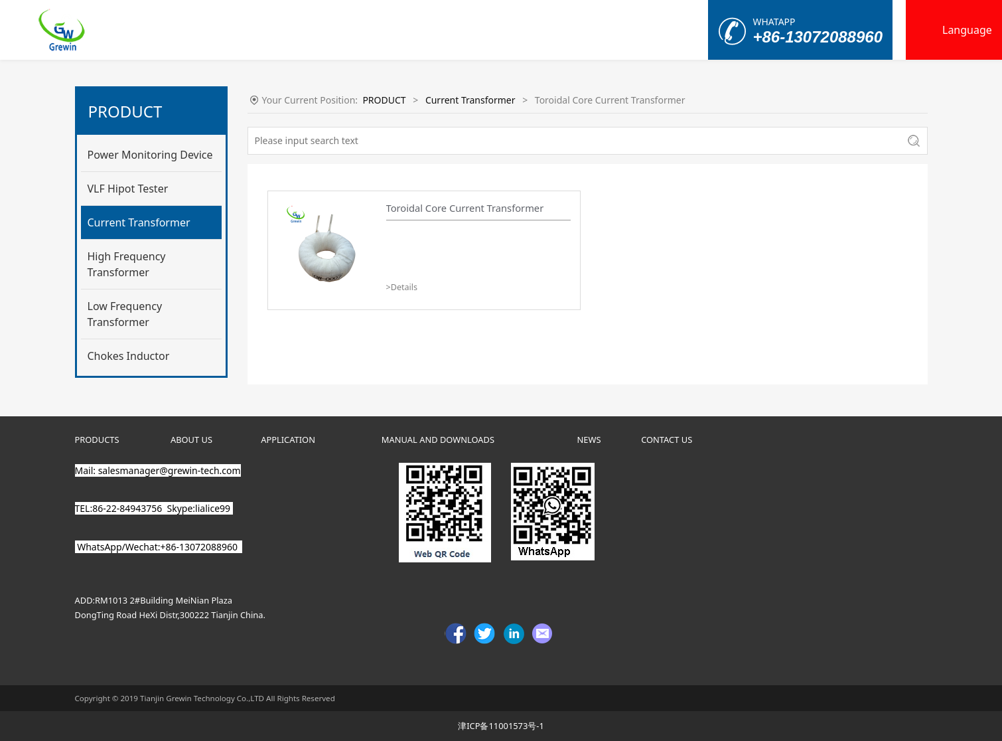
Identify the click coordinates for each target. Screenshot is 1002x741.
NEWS (589, 440)
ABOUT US (191, 440)
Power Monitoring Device (150, 154)
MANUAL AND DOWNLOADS (438, 440)
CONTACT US (666, 440)
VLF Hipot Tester (128, 188)
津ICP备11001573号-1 (501, 726)
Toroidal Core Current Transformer (465, 207)
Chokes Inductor (129, 356)
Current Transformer (139, 222)
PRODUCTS (97, 440)
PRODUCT (383, 100)
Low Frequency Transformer (125, 314)
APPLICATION (288, 440)
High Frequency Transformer (127, 264)
